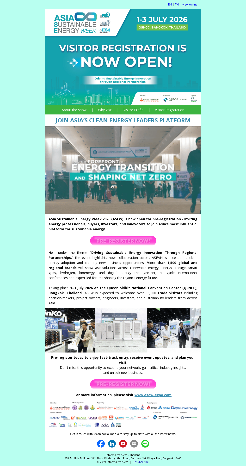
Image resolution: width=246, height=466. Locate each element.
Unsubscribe (141, 462)
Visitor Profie (133, 110)
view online (189, 4)
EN (170, 4)
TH (177, 4)
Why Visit (105, 110)
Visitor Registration (169, 110)
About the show (74, 110)
